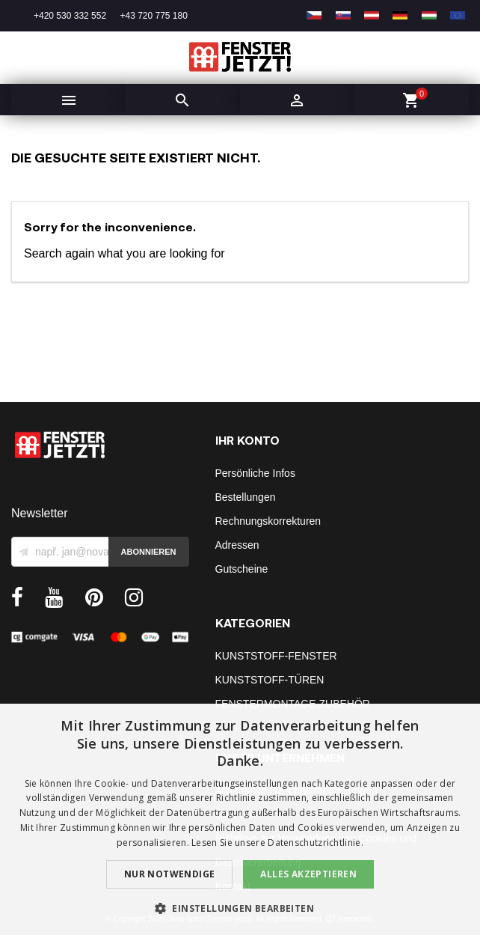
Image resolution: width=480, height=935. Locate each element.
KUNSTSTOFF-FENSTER (276, 656)
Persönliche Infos (255, 473)
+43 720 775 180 (153, 15)
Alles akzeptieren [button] (308, 874)
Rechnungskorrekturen (268, 521)
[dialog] (240, 819)
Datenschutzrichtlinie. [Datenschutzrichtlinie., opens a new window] (315, 842)
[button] (240, 908)
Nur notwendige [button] (169, 874)
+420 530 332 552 (70, 15)
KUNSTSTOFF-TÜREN (269, 680)
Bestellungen (245, 497)
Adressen (237, 545)
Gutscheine (241, 569)
